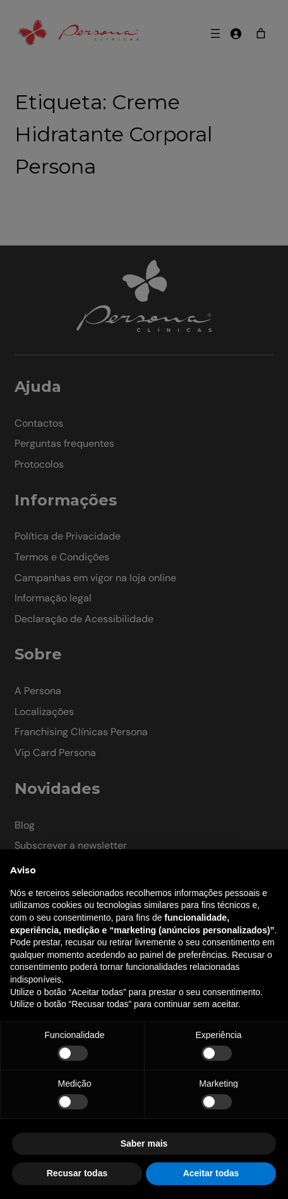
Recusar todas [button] (77, 1173)
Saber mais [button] (144, 1143)
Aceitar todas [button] (211, 1173)
